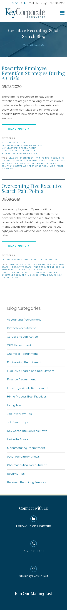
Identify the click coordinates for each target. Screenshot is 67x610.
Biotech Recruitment (14, 142)
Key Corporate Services (25, 13)
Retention (53, 160)
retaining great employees (28, 160)
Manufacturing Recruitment (19, 148)
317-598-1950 (33, 546)
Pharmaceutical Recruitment (19, 151)
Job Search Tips (17, 422)
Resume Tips (15, 473)
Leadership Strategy (21, 158)
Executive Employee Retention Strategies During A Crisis (33, 73)
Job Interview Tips (19, 413)
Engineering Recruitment (24, 362)
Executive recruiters (38, 264)
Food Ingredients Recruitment (27, 388)
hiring (60, 267)
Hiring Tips (51, 260)
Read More (18, 128)
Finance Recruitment (21, 379)
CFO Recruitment (19, 345)
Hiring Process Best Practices (26, 396)
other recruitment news (23, 456)
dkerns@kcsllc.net (33, 572)
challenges (16, 264)
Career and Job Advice (22, 336)
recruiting (24, 270)
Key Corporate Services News (27, 431)
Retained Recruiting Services (19, 153)
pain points (42, 158)
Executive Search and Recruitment (23, 145)
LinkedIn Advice (18, 439)
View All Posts (33, 45)
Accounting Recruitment (24, 319)
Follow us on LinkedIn (33, 521)
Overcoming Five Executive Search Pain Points (32, 188)
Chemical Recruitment (22, 353)
